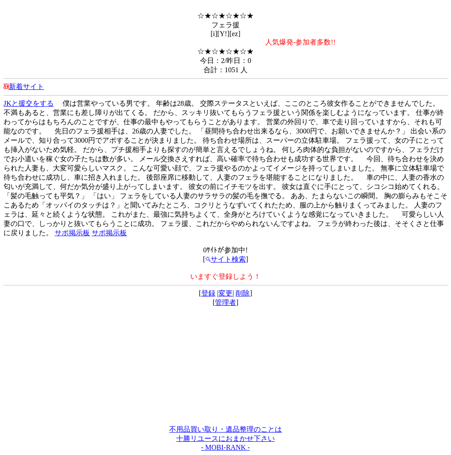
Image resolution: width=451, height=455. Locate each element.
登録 (208, 293)
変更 (225, 293)
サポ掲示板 (72, 233)
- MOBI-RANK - (225, 447)
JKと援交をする (29, 103)
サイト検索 (225, 259)
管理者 (225, 302)
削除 (243, 293)
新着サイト (26, 86)
